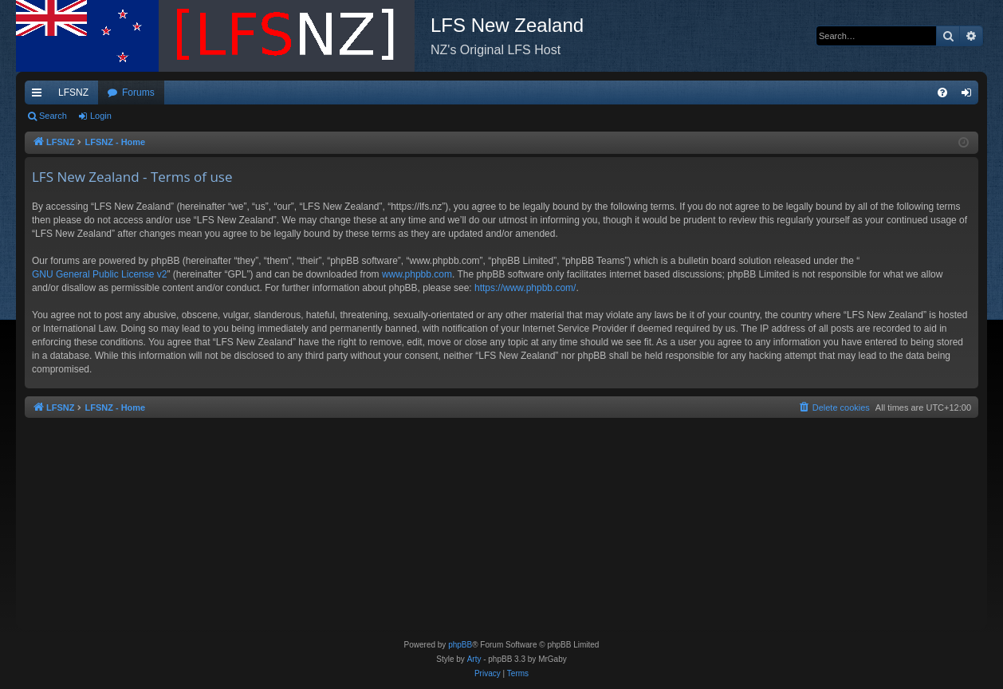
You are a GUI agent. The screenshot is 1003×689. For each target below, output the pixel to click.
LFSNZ (73, 92)
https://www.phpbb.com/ (525, 287)
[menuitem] (942, 92)
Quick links (40, 95)
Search (53, 115)
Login (101, 115)
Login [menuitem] (970, 95)
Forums (138, 92)
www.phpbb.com (417, 274)
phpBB (460, 644)
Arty (474, 659)
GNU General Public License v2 (99, 274)
